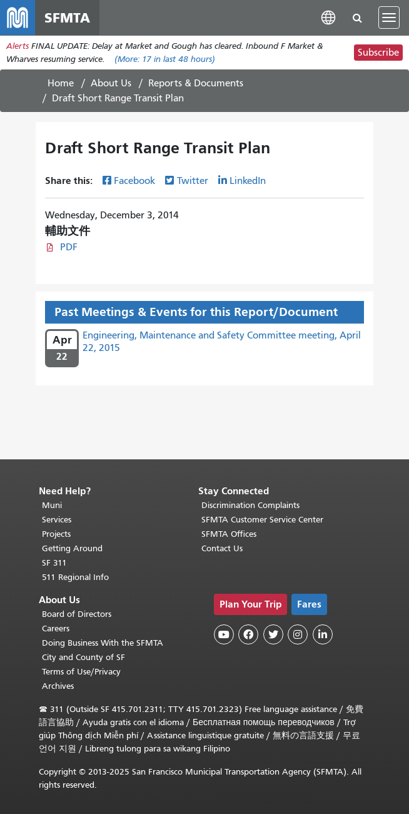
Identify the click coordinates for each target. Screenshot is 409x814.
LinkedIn (248, 180)
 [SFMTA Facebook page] (248, 634)
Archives (58, 686)
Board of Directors (76, 614)
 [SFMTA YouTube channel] (224, 634)
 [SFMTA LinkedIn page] (322, 634)
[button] (328, 17)
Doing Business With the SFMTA (102, 643)
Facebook (134, 180)
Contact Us (222, 548)
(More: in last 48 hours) (164, 59)
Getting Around (72, 548)
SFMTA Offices (228, 534)
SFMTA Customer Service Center (262, 519)
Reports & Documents (195, 83)
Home (61, 83)
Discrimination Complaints (250, 505)
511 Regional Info (75, 577)
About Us (111, 83)
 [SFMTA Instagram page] (297, 634)
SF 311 (54, 562)
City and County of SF (83, 657)
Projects (56, 534)
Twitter (192, 180)
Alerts (17, 46)
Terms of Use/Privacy (81, 671)
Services (56, 519)
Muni (52, 505)
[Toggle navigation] (389, 17)
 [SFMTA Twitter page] (273, 634)
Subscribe (378, 52)
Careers (55, 628)
